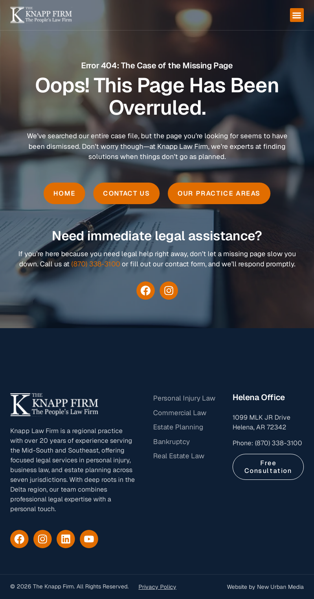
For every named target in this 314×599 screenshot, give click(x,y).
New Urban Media (280, 586)
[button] (297, 15)
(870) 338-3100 (95, 263)
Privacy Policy (157, 586)
